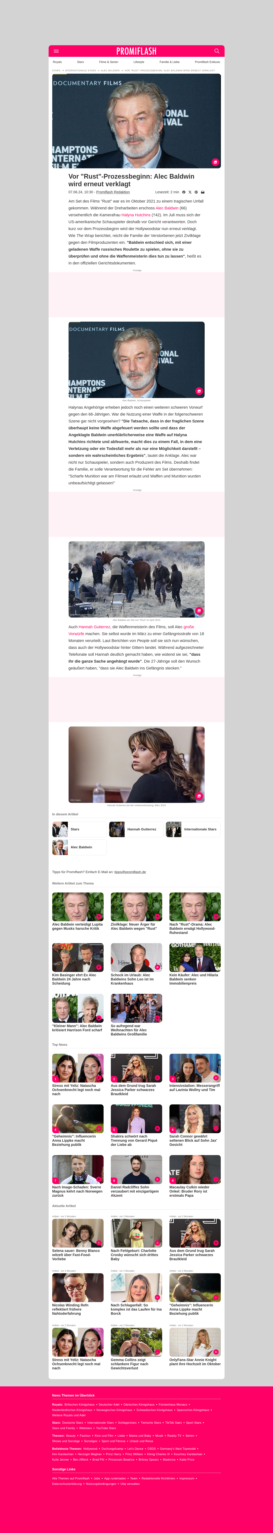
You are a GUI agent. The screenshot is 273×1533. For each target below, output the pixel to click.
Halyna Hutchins (136, 215)
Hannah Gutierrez (94, 627)
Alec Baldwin (167, 208)
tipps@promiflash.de (130, 872)
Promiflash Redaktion (113, 192)
